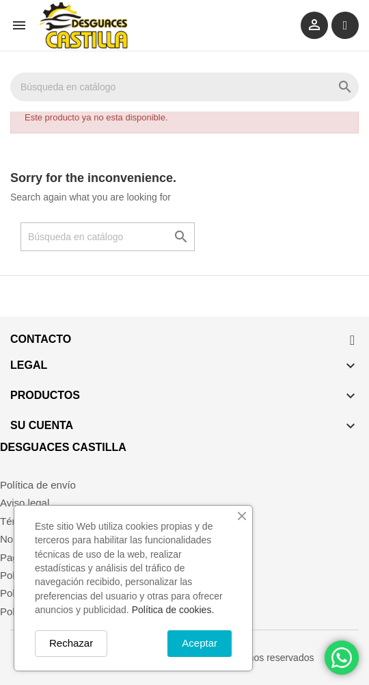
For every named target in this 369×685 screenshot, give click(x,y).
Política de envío (38, 485)
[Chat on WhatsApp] (342, 658)
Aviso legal (24, 502)
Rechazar (71, 643)
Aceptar (199, 643)
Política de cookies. (173, 609)
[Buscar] (184, 87)
